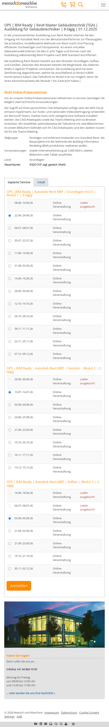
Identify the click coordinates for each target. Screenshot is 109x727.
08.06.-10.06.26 (23, 203)
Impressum (51, 712)
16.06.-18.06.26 (23, 493)
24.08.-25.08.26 (23, 417)
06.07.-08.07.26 (23, 228)
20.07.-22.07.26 (23, 240)
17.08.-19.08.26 (23, 253)
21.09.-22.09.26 (23, 430)
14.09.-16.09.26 (23, 278)
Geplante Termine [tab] (19, 182)
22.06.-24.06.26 (23, 215)
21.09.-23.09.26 (23, 543)
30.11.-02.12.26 (23, 568)
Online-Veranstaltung (62, 205)
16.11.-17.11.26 (23, 455)
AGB (19, 716)
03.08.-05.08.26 (23, 518)
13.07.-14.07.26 (23, 392)
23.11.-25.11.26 (23, 341)
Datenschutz (69, 712)
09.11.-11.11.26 (23, 329)
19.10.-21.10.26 (23, 556)
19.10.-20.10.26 (23, 442)
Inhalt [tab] (41, 182)
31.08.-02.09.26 (23, 265)
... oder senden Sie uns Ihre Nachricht (29, 693)
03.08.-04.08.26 (23, 404)
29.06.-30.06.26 (23, 379)
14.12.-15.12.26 (23, 467)
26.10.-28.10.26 (23, 316)
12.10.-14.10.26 (23, 303)
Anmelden (18, 585)
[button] (66, 724)
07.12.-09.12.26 (23, 354)
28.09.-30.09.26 (23, 291)
